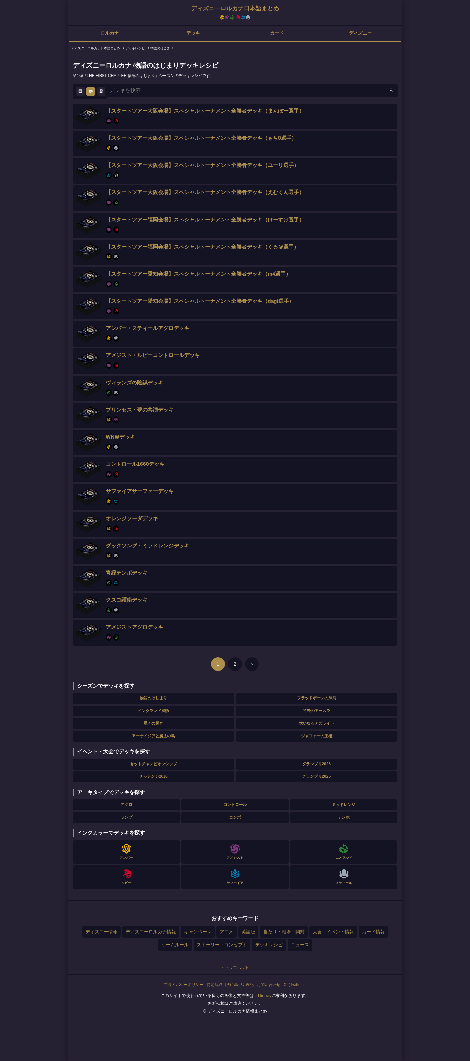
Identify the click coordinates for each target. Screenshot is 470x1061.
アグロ (126, 804)
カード (277, 33)
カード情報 (373, 931)
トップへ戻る (235, 967)
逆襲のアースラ (316, 711)
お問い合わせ (268, 984)
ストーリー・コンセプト (222, 944)
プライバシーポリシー (183, 984)
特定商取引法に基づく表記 (230, 984)
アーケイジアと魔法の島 (153, 736)
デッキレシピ (269, 944)
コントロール (235, 804)
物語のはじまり (153, 698)
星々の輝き (153, 723)
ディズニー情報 (102, 931)
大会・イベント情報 (333, 931)
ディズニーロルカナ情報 (151, 931)
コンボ (235, 817)
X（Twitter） (295, 984)
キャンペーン (198, 931)
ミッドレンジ (343, 804)
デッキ (193, 33)
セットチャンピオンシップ (153, 764)
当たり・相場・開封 (284, 931)
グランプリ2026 (316, 764)
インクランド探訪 (153, 711)
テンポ (344, 817)
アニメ (226, 931)
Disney (265, 995)
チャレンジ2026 (153, 776)
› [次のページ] (252, 664)
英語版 (248, 931)
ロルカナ (110, 33)
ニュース (300, 944)
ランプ (126, 817)
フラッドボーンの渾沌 (316, 698)
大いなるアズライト (316, 723)
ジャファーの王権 (316, 736)
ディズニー (360, 33)
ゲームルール (175, 944)
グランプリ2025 (316, 776)
